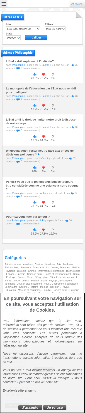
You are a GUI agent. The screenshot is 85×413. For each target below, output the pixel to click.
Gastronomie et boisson (65, 283)
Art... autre (52, 267)
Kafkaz (43, 158)
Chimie (32, 270)
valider (36, 37)
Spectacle (39, 267)
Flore (30, 277)
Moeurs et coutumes (29, 290)
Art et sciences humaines (19, 264)
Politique (75, 290)
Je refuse (55, 407)
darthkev (44, 193)
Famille (47, 290)
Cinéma (39, 264)
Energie (21, 274)
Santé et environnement (58, 274)
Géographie (42, 277)
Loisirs (26, 280)
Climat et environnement (64, 277)
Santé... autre (12, 280)
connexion (77, 3)
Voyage (53, 280)
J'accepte (30, 407)
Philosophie (18, 65)
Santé (76, 274)
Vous (47, 283)
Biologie (22, 270)
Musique (50, 264)
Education (11, 290)
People (35, 280)
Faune (22, 277)
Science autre (35, 274)
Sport (44, 280)
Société (23, 286)
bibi (41, 220)
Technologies (73, 270)
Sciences (65, 267)
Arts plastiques (65, 264)
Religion (55, 286)
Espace (10, 274)
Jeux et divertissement (30, 283)
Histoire (34, 286)
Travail (65, 286)
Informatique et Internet (51, 270)
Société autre (60, 290)
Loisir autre (11, 286)
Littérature (26, 267)
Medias (44, 286)
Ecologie (11, 277)
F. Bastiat (44, 65)
